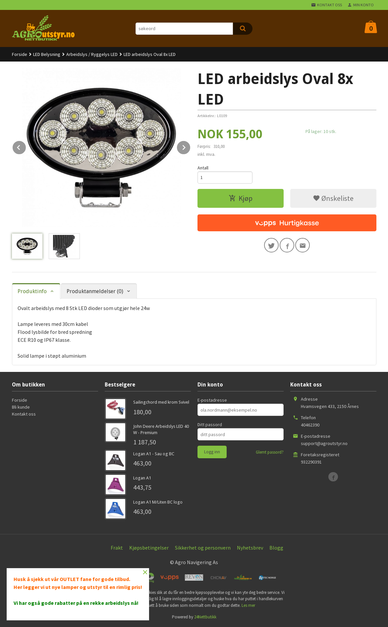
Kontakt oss (24, 414)
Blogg (276, 547)
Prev (26, 146)
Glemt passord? (270, 452)
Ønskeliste (333, 198)
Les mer (248, 605)
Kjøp (240, 198)
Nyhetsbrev (250, 547)
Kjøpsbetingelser (149, 547)
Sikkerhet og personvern (203, 547)
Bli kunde (21, 407)
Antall (202, 168)
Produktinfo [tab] (32, 291)
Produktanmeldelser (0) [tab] (95, 291)
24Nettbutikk (205, 617)
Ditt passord (209, 424)
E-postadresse (212, 400)
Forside (19, 54)
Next (190, 146)
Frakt (117, 547)
